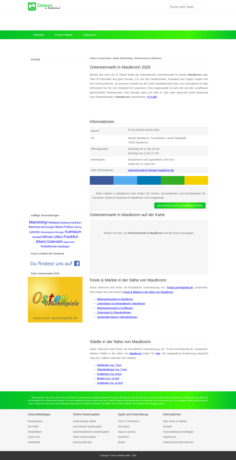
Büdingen (59, 232)
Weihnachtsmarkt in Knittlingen (115, 308)
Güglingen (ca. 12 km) (110, 382)
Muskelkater (35, 431)
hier (158, 353)
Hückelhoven (49, 246)
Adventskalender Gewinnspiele (91, 431)
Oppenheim (69, 242)
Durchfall (33, 426)
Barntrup (34, 226)
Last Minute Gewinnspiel (87, 426)
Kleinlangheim (47, 232)
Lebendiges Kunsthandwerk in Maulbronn (121, 303)
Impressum (89, 34)
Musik (121, 442)
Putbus (68, 226)
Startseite (38, 34)
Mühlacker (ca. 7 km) (109, 365)
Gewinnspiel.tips (82, 442)
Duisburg (64, 222)
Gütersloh (55, 242)
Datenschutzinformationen (178, 442)
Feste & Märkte (63, 34)
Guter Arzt (34, 436)
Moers (59, 226)
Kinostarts (124, 426)
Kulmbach (73, 232)
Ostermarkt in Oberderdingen (114, 312)
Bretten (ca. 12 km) (108, 378)
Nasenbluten (35, 421)
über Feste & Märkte (175, 421)
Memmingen (48, 227)
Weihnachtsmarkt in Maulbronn (115, 299)
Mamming (38, 222)
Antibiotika (34, 442)
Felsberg (53, 222)
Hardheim (75, 222)
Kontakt (167, 426)
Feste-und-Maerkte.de (180, 287)
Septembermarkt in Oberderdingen (117, 317)
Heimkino (123, 436)
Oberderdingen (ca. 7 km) (112, 369)
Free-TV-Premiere (128, 421)
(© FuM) (152, 96)
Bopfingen (64, 246)
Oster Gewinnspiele (84, 436)
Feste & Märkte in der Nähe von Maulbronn (148, 292)
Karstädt (37, 237)
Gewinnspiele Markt (84, 421)
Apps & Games (127, 431)
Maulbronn (135, 353)
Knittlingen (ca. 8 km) (109, 374)
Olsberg (78, 227)
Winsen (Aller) (52, 237)
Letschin (34, 232)
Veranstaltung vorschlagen (178, 431)
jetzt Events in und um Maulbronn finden (180, 205)
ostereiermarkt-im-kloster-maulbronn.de (151, 170)
